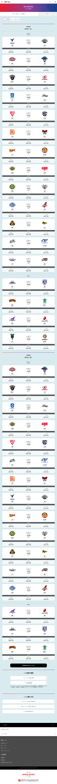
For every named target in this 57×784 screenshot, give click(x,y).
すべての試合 (5, 19)
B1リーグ (12, 19)
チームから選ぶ (28, 8)
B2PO (18, 19)
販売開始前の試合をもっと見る (28, 665)
